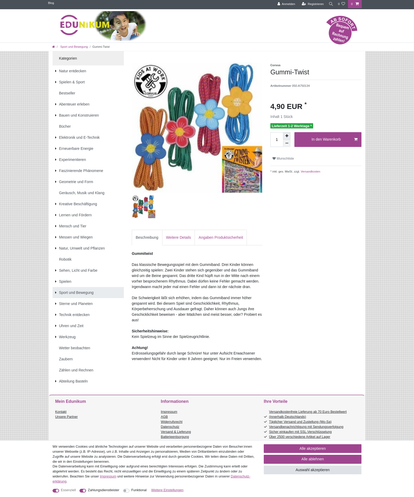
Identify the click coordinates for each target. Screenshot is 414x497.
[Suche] (329, 4)
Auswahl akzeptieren (312, 470)
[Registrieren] (310, 4)
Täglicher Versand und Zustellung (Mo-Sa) (300, 422)
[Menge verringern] (286, 143)
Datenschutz (170, 427)
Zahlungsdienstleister (103, 490)
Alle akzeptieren (312, 448)
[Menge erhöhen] (286, 136)
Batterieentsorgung (175, 437)
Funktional (139, 490)
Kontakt (61, 412)
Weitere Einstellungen (167, 490)
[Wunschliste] (341, 4)
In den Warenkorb (334, 139)
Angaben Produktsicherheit (221, 237)
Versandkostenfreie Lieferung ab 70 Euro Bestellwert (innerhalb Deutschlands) (308, 414)
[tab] (147, 237)
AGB (164, 417)
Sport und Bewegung (73, 46)
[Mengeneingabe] (276, 139)
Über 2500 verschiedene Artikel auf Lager (299, 437)
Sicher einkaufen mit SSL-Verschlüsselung (300, 432)
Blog (51, 2)
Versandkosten (310, 171)
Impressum (169, 412)
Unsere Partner (66, 417)
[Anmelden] (284, 4)
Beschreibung (147, 237)
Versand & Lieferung (176, 432)
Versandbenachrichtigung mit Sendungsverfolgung (306, 427)
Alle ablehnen (313, 459)
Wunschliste (283, 158)
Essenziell (68, 490)
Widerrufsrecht (171, 422)
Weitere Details (178, 237)
